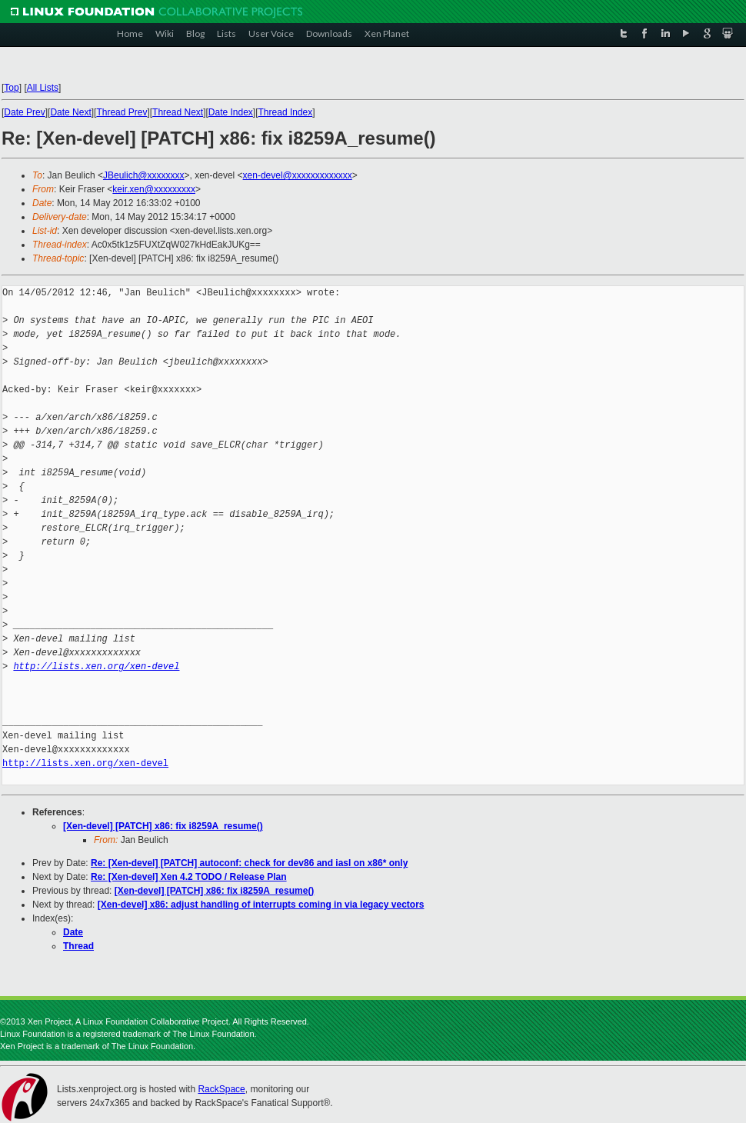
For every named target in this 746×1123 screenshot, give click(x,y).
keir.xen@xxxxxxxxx (153, 189)
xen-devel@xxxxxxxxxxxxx (297, 175)
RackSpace (221, 1089)
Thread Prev (121, 112)
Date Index (230, 112)
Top (11, 87)
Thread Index (285, 112)
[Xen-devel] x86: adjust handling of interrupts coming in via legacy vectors (261, 904)
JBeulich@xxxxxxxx (144, 175)
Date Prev (24, 112)
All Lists (42, 87)
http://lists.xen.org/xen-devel (96, 666)
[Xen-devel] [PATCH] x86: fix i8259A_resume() (163, 826)
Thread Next (177, 112)
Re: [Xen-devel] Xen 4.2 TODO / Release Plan (189, 876)
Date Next (70, 112)
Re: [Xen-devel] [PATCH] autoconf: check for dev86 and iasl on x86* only (249, 863)
